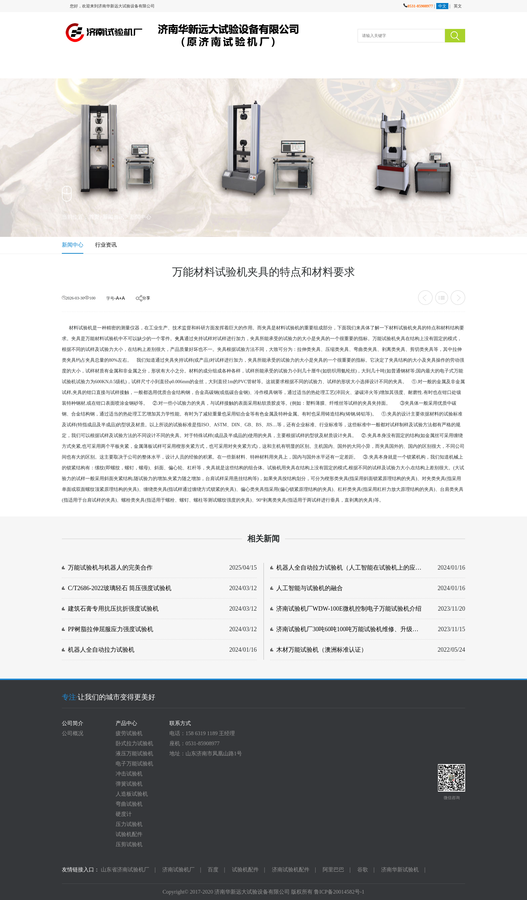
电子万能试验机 (134, 763)
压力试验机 (129, 824)
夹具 (179, 338)
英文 (458, 6)
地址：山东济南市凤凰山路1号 (205, 753)
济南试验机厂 (178, 869)
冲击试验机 (129, 774)
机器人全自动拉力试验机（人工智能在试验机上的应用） (349, 567)
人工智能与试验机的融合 (309, 588)
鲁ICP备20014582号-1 (339, 892)
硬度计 (124, 814)
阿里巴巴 (333, 869)
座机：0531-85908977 (194, 743)
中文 (442, 6)
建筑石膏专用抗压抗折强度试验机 (113, 608)
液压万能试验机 (134, 753)
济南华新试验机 (400, 869)
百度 (213, 869)
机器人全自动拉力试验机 (101, 649)
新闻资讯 (113, 217)
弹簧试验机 (129, 784)
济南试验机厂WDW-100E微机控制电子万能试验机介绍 (348, 608)
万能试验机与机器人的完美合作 (110, 567)
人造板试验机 (132, 794)
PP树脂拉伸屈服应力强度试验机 (110, 629)
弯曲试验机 (129, 804)
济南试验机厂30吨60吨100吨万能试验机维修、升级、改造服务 (349, 629)
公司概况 (72, 733)
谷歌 (362, 869)
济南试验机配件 (291, 869)
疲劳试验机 (129, 733)
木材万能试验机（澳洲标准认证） (321, 649)
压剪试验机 (129, 844)
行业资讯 (106, 245)
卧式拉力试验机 (134, 743)
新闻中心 (140, 217)
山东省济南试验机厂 (125, 869)
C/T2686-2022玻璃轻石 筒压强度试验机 (120, 588)
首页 (94, 217)
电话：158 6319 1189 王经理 (202, 733)
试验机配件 (129, 834)
